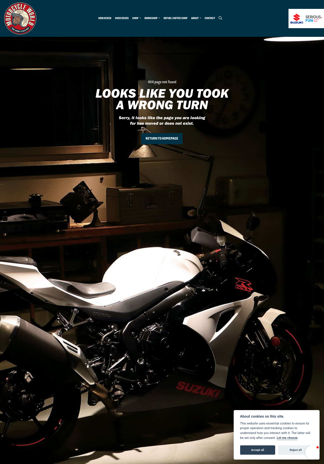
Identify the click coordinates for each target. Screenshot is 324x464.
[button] (312, 452)
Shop (135, 18)
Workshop (151, 18)
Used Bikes (122, 18)
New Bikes (104, 18)
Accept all (257, 450)
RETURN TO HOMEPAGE (162, 138)
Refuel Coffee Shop (176, 18)
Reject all (296, 450)
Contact (210, 18)
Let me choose (287, 438)
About (195, 18)
